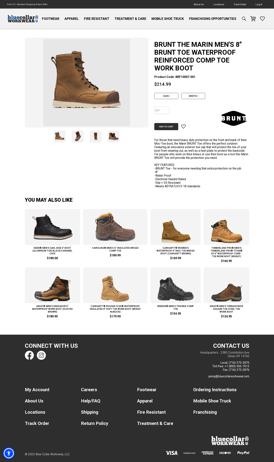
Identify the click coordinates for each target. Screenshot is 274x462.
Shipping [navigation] (89, 412)
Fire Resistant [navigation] (96, 19)
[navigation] (23, 18)
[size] (166, 96)
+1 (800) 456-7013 (237, 366)
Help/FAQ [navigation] (90, 401)
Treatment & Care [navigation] (130, 19)
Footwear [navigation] (50, 19)
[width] (193, 96)
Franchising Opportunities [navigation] (212, 19)
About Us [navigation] (199, 4)
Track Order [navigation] (240, 4)
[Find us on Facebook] (29, 355)
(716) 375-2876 (239, 370)
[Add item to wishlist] (183, 126)
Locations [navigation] (218, 4)
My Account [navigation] (37, 389)
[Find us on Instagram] (41, 355)
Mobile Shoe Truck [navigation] (167, 19)
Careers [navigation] (89, 389)
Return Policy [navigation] (94, 423)
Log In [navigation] (259, 4)
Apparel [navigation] (72, 19)
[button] (9, 453)
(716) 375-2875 (239, 362)
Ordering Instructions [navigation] (215, 389)
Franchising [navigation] (205, 412)
